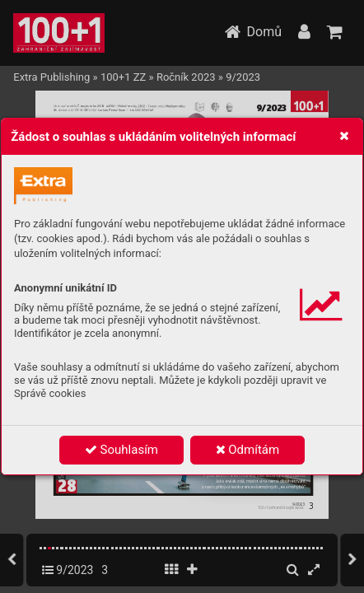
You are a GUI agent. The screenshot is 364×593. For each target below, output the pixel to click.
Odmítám (248, 449)
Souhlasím (121, 449)
